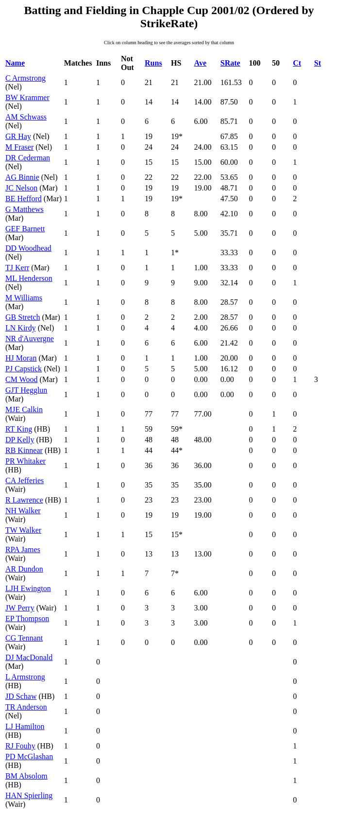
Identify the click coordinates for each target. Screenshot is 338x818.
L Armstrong (25, 677)
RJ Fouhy (20, 746)
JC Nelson (21, 188)
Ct (297, 63)
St (317, 63)
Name (15, 63)
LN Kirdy (20, 328)
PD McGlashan (29, 756)
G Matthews (24, 209)
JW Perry (19, 608)
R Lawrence (24, 500)
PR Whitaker (25, 461)
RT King (18, 429)
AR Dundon (24, 569)
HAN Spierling (28, 795)
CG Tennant (24, 638)
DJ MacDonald (28, 657)
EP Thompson (27, 618)
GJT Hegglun (26, 390)
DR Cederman (27, 158)
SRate (230, 63)
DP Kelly (19, 439)
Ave (200, 63)
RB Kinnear (24, 450)
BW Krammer (27, 97)
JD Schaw (20, 696)
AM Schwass (26, 117)
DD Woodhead (28, 248)
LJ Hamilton (24, 726)
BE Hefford (23, 198)
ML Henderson (28, 278)
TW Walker (23, 530)
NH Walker (23, 510)
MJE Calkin (24, 409)
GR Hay (18, 136)
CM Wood (21, 379)
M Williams (23, 298)
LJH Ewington (28, 588)
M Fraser (19, 147)
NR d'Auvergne (29, 338)
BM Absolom (26, 776)
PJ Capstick (23, 369)
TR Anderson (26, 707)
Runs (153, 63)
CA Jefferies (24, 480)
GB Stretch (22, 317)
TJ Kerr (17, 267)
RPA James (22, 549)
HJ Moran (20, 358)
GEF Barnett (25, 229)
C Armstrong (25, 78)
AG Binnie (22, 177)
